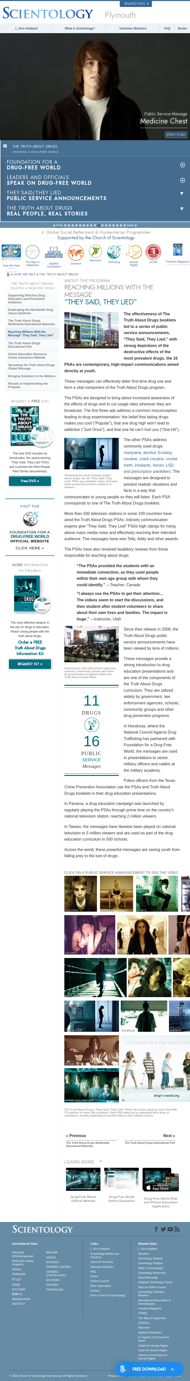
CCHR (153, 253)
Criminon (76, 254)
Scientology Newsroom (152, 1272)
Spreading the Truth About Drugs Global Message (31, 366)
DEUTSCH (18, 1303)
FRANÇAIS (19, 1274)
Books (182, 28)
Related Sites (136, 3)
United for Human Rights (153, 1345)
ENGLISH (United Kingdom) (22, 1262)
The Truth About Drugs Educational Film (24, 345)
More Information (101, 1285)
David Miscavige (148, 1277)
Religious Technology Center (155, 1282)
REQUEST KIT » (30, 664)
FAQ (167, 28)
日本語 (16, 1284)
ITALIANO (52, 1284)
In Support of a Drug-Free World (153, 1339)
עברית (16, 1279)
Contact (95, 1290)
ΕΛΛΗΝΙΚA (53, 1279)
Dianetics (143, 1253)
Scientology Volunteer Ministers (151, 1293)
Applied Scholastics (54, 255)
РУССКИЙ (18, 1289)
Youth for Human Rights (152, 1350)
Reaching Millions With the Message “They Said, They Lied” (31, 333)
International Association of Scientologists (154, 1302)
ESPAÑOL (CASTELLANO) (56, 1273)
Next (130, 225)
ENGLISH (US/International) (22, 1254)
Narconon (95, 252)
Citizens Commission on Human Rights (152, 1357)
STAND (142, 1313)
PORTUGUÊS (54, 1289)
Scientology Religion (150, 1263)
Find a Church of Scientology (108, 1295)
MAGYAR (52, 1252)
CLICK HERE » (30, 548)
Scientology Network (150, 1258)
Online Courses (100, 1280)
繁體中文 (17, 1294)
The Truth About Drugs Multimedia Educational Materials (31, 322)
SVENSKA (52, 1262)
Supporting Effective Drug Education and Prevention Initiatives (26, 299)
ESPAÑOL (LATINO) (58, 1266)
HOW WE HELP (25, 274)
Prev (59, 225)
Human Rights (133, 254)
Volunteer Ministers (132, 28)
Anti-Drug (114, 253)
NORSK (51, 1257)
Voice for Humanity (102, 1261)
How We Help (11, 265)
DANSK (16, 1269)
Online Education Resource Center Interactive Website (27, 355)
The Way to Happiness (32, 254)
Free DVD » (30, 480)
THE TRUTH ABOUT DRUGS (58, 274)
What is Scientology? (80, 28)
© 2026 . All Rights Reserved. (48, 1375)
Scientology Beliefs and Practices (105, 1255)
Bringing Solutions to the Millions (31, 376)
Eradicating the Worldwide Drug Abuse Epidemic (30, 311)
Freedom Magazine (150, 1308)
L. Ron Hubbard (26, 28)
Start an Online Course (152, 1287)
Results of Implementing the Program (28, 385)
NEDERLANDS (21, 1299)
